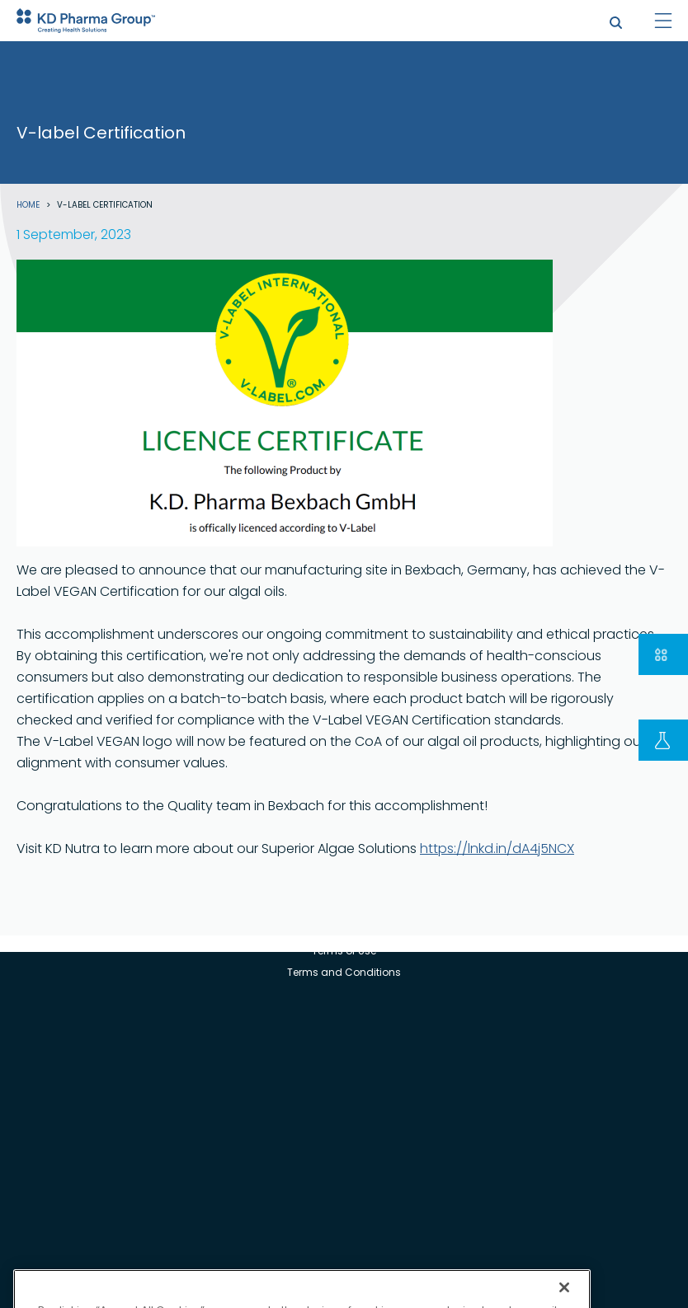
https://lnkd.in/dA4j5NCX (497, 848)
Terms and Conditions (344, 972)
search (616, 22)
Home (28, 205)
